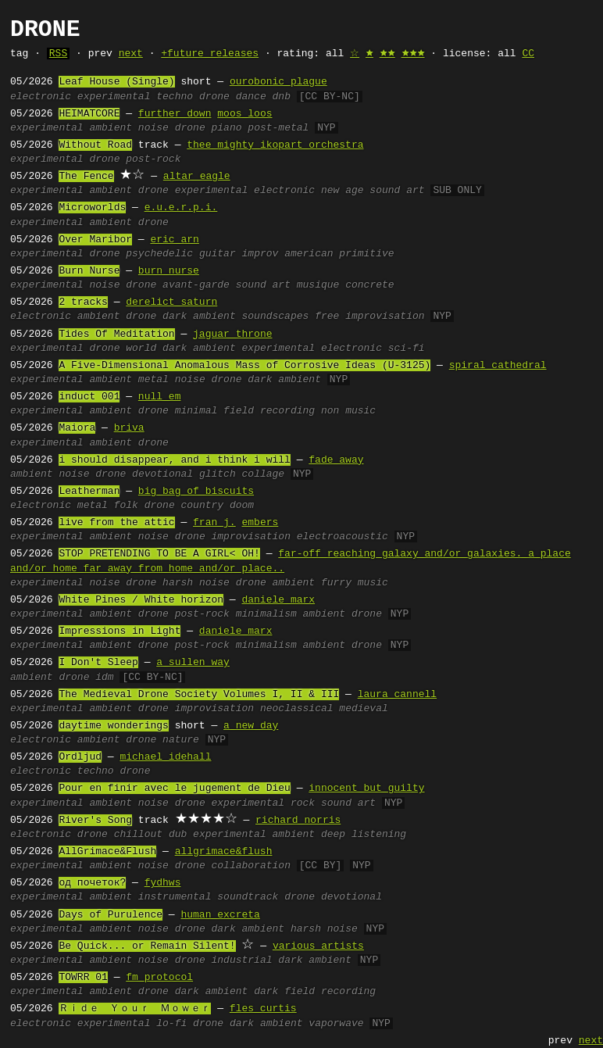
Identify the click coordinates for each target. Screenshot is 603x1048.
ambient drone (342, 614)
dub (178, 835)
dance (251, 97)
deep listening (363, 835)
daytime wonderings (113, 726)
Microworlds (92, 208)
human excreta (219, 915)
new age (342, 191)
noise (153, 128)
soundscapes (275, 316)
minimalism (266, 614)
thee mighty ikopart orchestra (275, 145)
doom (242, 506)
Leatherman (89, 492)
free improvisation (369, 316)
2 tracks (83, 302)
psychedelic (159, 254)
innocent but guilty (366, 789)
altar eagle (196, 177)
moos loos (244, 114)
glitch (217, 474)
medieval (363, 709)
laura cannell (397, 695)
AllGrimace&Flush (107, 852)
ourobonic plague (278, 82)
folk (126, 506)
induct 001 (89, 397)
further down (175, 114)
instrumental (175, 897)
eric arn (174, 240)
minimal (196, 411)
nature (180, 740)
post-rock (153, 159)
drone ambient (275, 583)
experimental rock (264, 803)
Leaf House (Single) (116, 82)
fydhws (163, 883)
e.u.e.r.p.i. (181, 208)
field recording (269, 411)
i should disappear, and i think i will (174, 460)
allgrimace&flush (224, 852)
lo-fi (171, 1024)
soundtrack (247, 897)
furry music (354, 583)
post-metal (278, 128)
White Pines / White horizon (141, 600)
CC (528, 54)
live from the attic (116, 523)
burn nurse (168, 271)
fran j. (214, 523)
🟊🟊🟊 (413, 54)
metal (153, 380)
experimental (114, 97)
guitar (217, 254)
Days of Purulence (110, 915)
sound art (396, 191)
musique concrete (345, 285)
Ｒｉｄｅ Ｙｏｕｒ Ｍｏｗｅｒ (135, 1009)
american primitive (339, 254)
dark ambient (199, 316)
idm (104, 678)
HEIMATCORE (89, 114)
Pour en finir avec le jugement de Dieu (174, 789)
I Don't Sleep (98, 663)
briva (129, 428)
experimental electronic (245, 191)
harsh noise (196, 583)
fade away (336, 460)
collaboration (251, 866)
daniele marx (278, 600)
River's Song (95, 821)
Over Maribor (95, 240)
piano (227, 128)
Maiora (77, 428)
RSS (58, 54)
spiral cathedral (498, 366)
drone (214, 97)
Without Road (95, 145)
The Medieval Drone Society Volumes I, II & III (199, 695)
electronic (40, 97)
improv (260, 254)
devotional (162, 474)
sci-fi (406, 349)
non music (348, 411)
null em (159, 397)
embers (259, 523)
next (131, 54)
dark (266, 992)
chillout (138, 835)
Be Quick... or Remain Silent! (147, 946)
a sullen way (193, 663)
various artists (318, 946)
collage (263, 474)
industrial (242, 960)
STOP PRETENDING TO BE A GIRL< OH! (159, 554)
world (141, 349)
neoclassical (297, 709)
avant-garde (196, 285)
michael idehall (165, 757)
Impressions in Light (119, 631)
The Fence (86, 177)
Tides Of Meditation (116, 334)
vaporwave (336, 1024)
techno (174, 97)
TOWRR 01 (83, 978)
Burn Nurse (89, 271)
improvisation (251, 537)
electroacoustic (342, 537)
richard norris (298, 821)
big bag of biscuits (196, 492)
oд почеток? (92, 883)
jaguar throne (232, 334)
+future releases (210, 54)
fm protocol (159, 978)
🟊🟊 (387, 54)
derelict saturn (171, 302)
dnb (282, 97)
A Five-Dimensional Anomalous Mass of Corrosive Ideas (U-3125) (244, 366)
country (202, 506)
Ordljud (80, 757)
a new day (250, 726)
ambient (110, 128)
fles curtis (263, 1009)
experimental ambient (254, 835)
